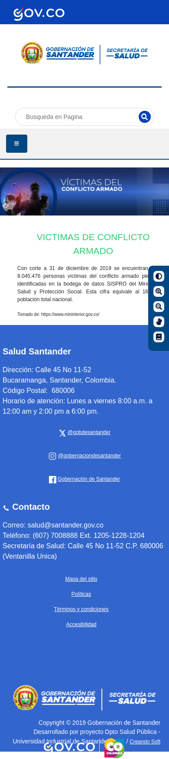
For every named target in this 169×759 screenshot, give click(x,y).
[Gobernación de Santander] (87, 456)
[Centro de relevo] (158, 321)
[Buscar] (145, 117)
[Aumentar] (158, 291)
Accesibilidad (81, 624)
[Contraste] (158, 276)
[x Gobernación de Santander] (87, 432)
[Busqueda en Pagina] (84, 117)
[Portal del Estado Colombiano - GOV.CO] (39, 14)
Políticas (81, 594)
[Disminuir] (158, 306)
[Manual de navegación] (158, 336)
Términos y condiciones (81, 609)
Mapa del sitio (81, 579)
